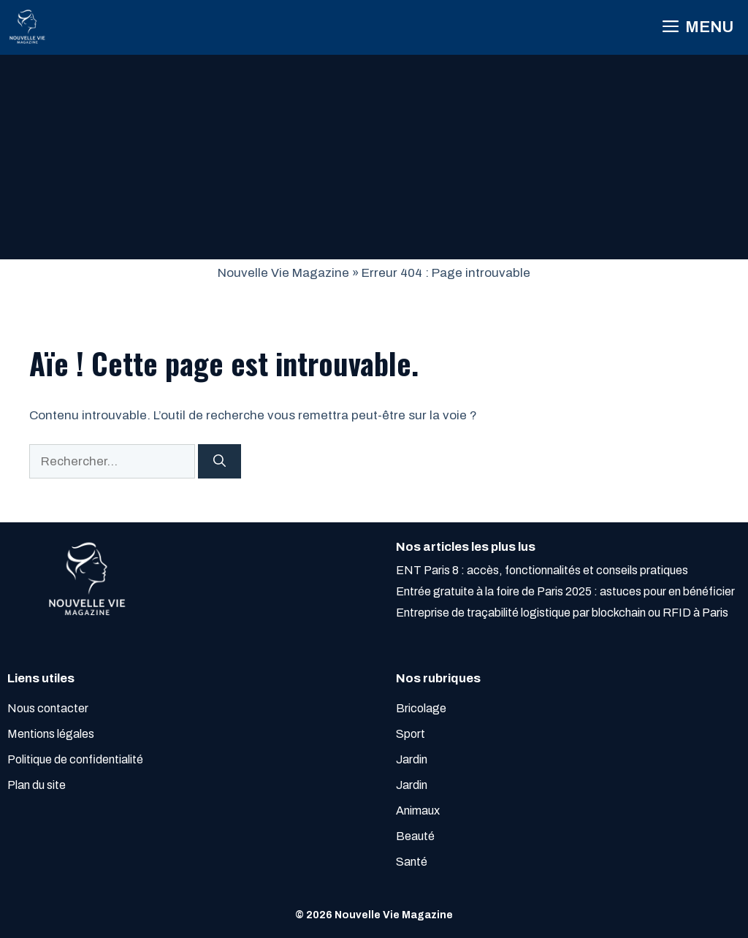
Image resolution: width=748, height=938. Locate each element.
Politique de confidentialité (75, 759)
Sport (410, 734)
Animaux (418, 810)
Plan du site (36, 785)
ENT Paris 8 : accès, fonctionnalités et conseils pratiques (542, 570)
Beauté (415, 836)
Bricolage (421, 708)
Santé (411, 861)
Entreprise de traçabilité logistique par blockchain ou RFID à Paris (562, 612)
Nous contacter (47, 708)
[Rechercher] (219, 461)
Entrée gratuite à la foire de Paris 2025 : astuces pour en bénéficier (565, 591)
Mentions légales (50, 734)
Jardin (411, 759)
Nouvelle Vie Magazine (283, 273)
